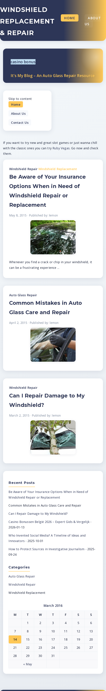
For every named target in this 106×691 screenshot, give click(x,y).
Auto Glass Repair (23, 295)
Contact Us (20, 122)
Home (69, 18)
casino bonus (23, 61)
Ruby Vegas (61, 148)
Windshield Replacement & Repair (27, 21)
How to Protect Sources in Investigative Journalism (46, 549)
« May (27, 664)
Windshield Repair (23, 169)
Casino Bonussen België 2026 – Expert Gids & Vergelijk (49, 522)
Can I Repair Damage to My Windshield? (38, 514)
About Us (93, 21)
